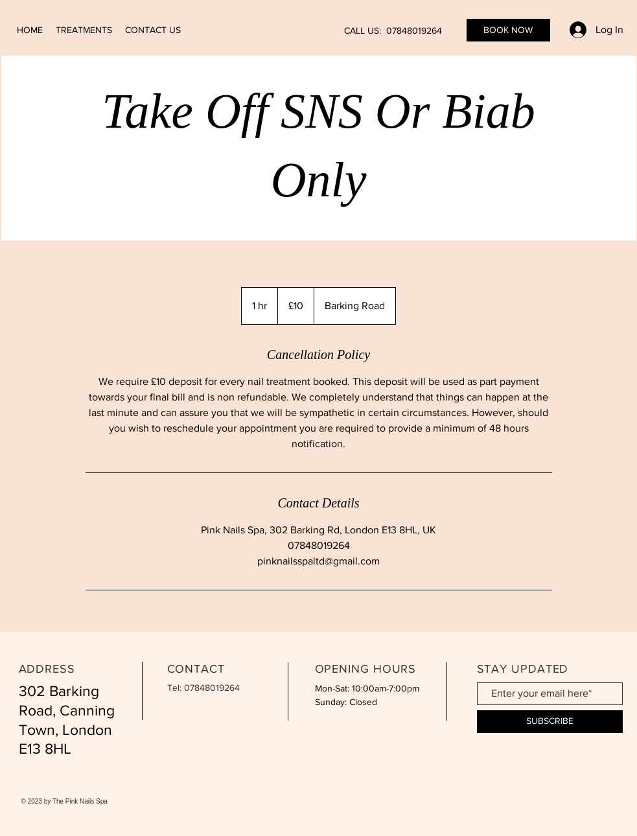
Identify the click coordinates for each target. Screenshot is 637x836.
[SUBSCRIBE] (550, 721)
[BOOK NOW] (508, 30)
